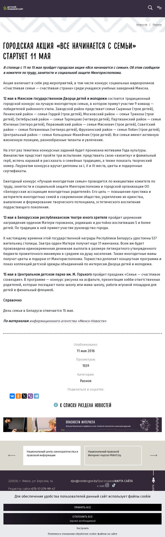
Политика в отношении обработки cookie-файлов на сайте (82, 533)
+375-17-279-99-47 (43, 489)
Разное (86, 381)
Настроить (83, 528)
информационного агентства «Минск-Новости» (67, 321)
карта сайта (124, 481)
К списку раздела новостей (82, 406)
